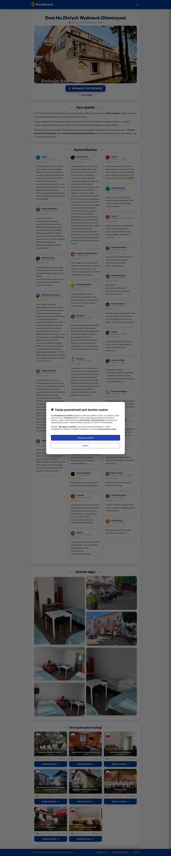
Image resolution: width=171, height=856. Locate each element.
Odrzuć (85, 445)
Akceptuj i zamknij (85, 438)
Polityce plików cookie (106, 429)
